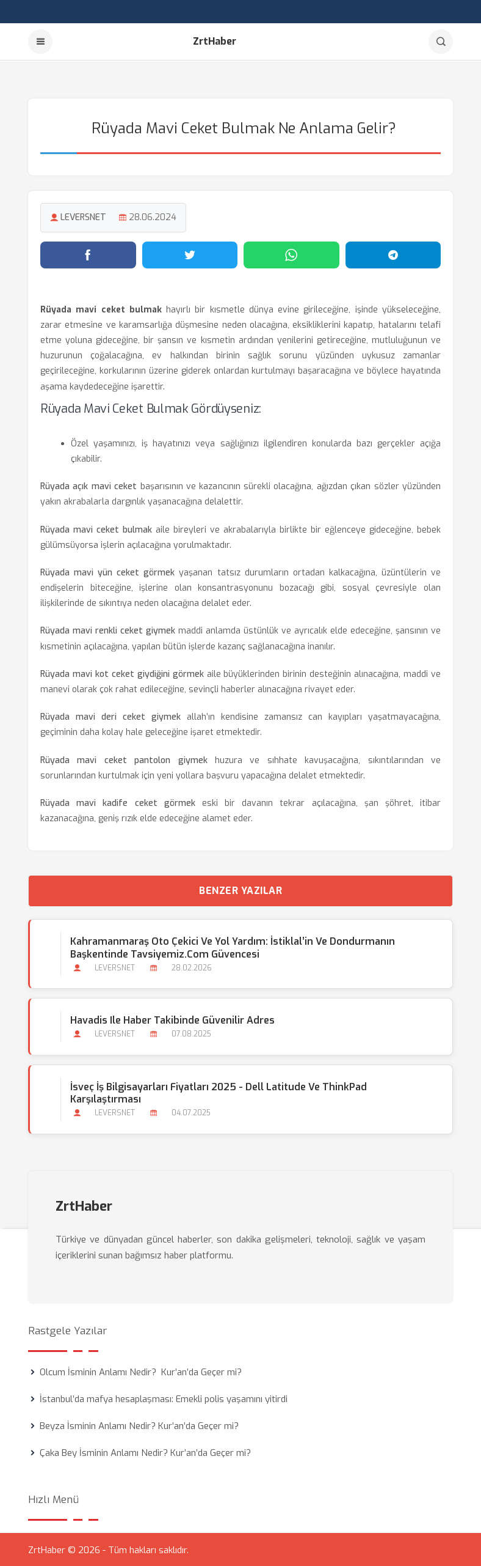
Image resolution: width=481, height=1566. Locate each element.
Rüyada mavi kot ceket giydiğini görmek (122, 673)
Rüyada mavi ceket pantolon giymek (124, 759)
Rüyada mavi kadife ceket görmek (117, 802)
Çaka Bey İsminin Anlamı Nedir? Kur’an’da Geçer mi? (145, 1452)
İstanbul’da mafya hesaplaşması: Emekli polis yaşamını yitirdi (164, 1398)
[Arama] (441, 41)
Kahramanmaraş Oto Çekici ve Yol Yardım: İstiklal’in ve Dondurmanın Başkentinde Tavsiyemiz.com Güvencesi (232, 947)
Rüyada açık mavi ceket (88, 486)
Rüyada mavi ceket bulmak (96, 528)
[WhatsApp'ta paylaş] (291, 253)
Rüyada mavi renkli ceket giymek (107, 630)
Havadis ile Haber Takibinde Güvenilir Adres (172, 1019)
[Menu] (40, 41)
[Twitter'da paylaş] (190, 253)
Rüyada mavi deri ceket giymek (110, 716)
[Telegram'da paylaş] (393, 253)
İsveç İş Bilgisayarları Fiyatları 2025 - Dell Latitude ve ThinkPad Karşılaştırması (218, 1092)
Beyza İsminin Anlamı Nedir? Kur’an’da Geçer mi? (139, 1425)
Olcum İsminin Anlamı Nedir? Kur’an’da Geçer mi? (141, 1371)
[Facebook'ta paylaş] (88, 253)
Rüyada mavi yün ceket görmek (107, 571)
